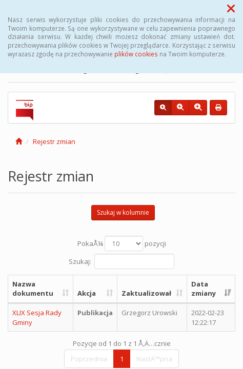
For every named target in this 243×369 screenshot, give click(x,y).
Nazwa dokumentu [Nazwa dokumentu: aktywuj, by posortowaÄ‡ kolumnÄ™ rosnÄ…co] (32, 288)
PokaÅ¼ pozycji (121, 243)
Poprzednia (89, 358)
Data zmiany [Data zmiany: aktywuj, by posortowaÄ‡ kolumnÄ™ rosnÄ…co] (203, 288)
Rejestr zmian (54, 141)
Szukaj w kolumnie (123, 212)
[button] (231, 8)
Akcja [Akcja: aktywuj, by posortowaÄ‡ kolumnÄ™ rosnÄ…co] (86, 293)
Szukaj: (121, 261)
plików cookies (136, 54)
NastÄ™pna (154, 358)
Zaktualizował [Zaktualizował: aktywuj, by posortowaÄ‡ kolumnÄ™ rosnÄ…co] (146, 293)
